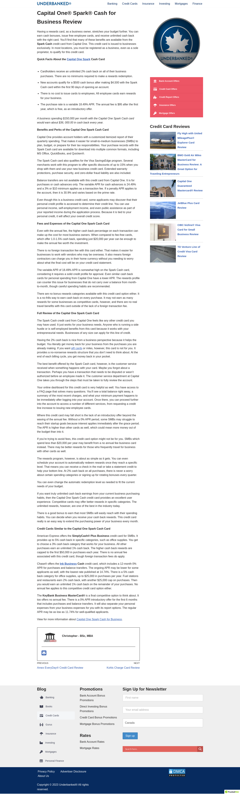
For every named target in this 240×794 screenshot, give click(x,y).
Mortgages (181, 3)
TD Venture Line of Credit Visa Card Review (189, 252)
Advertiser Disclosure (73, 771)
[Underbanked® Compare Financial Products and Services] (54, 3)
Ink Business (68, 563)
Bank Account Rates (92, 742)
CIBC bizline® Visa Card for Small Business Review (189, 230)
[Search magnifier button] (200, 749)
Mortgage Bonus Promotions (97, 724)
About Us (43, 776)
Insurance (148, 3)
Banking (112, 3)
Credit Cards (130, 3)
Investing (164, 3)
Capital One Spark (78, 59)
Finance (197, 3)
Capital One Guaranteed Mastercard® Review (190, 186)
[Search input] (160, 749)
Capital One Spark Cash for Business (99, 619)
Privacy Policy (46, 771)
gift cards (76, 348)
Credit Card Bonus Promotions (98, 717)
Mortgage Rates (89, 748)
